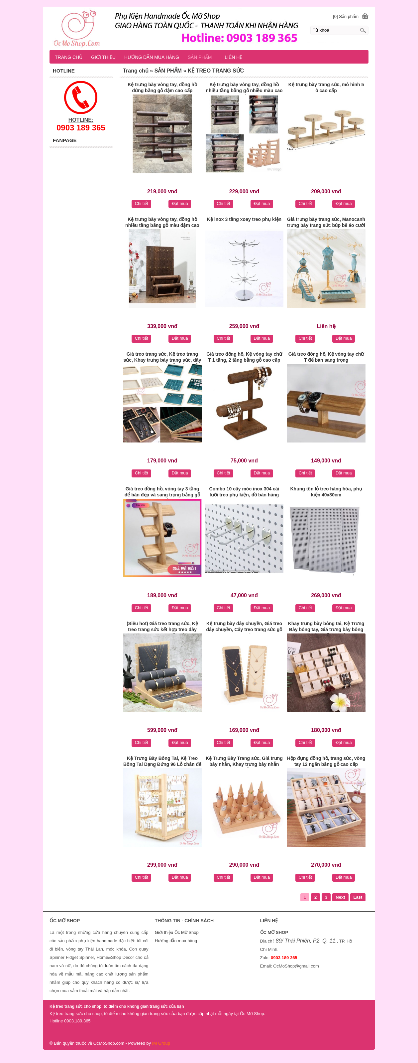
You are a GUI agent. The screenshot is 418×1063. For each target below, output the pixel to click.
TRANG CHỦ (68, 57)
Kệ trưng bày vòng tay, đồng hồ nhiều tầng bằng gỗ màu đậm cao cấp (162, 223)
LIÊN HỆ (233, 57)
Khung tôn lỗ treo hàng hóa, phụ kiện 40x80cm (326, 491)
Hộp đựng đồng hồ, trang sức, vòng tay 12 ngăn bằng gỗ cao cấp (326, 761)
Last (358, 897)
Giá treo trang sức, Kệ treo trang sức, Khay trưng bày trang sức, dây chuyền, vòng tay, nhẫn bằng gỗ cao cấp (162, 357)
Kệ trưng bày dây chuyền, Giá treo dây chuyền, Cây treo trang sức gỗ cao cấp (244, 627)
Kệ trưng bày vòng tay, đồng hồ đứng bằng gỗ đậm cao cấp (162, 87)
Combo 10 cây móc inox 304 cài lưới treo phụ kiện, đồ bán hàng (244, 491)
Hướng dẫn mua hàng (176, 940)
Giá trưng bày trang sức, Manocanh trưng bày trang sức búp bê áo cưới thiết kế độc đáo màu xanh (326, 223)
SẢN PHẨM (203, 57)
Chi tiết (141, 203)
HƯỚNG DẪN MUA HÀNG (151, 57)
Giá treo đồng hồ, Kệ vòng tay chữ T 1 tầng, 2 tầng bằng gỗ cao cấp (244, 357)
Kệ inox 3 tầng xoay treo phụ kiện (244, 219)
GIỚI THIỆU (103, 57)
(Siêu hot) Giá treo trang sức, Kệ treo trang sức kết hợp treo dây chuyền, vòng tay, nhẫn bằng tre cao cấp (162, 627)
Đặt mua (180, 203)
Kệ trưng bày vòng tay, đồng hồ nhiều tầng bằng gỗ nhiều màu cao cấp (244, 88)
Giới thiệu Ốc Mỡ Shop (177, 932)
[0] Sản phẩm (346, 16)
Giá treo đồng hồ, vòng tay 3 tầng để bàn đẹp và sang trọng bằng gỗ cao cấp (162, 492)
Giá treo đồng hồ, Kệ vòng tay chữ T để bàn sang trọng (326, 357)
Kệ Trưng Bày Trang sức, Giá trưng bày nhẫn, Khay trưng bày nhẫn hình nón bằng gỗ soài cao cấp (244, 762)
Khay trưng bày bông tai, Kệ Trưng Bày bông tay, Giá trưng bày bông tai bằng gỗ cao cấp (326, 627)
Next (340, 897)
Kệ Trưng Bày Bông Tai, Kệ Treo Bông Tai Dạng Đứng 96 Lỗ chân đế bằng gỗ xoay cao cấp (162, 762)
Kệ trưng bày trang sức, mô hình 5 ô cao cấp (326, 87)
